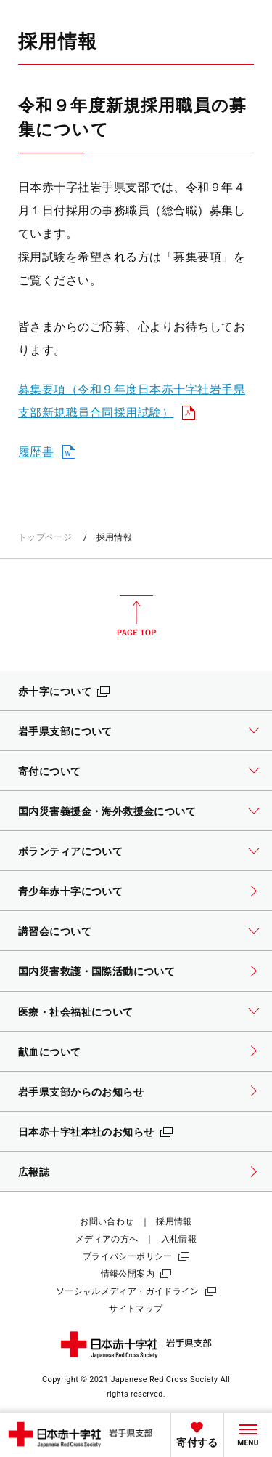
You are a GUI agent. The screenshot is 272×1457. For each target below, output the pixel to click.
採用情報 (173, 1221)
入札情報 (179, 1239)
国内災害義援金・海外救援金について (107, 811)
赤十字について (54, 691)
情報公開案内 (127, 1274)
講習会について (54, 931)
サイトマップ (135, 1309)
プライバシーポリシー (128, 1256)
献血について (49, 1052)
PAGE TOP (136, 615)
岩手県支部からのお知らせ (81, 1092)
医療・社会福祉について (75, 1012)
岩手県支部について (65, 731)
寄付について (49, 771)
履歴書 (36, 452)
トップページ (45, 537)
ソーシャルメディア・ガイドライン (127, 1291)
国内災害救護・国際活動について (96, 971)
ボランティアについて (70, 851)
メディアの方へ (107, 1239)
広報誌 (33, 1172)
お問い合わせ (106, 1221)
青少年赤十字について (70, 891)
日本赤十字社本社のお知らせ (86, 1132)
